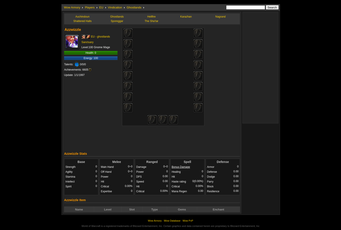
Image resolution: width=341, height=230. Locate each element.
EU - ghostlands (100, 36)
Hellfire (151, 16)
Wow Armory (72, 7)
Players (89, 7)
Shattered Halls (82, 21)
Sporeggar (117, 21)
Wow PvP (188, 220)
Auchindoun (82, 16)
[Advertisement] (152, 138)
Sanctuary (87, 42)
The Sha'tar (151, 21)
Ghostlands (134, 7)
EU (101, 7)
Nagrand (220, 16)
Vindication (115, 7)
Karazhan (186, 16)
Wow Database (172, 220)
